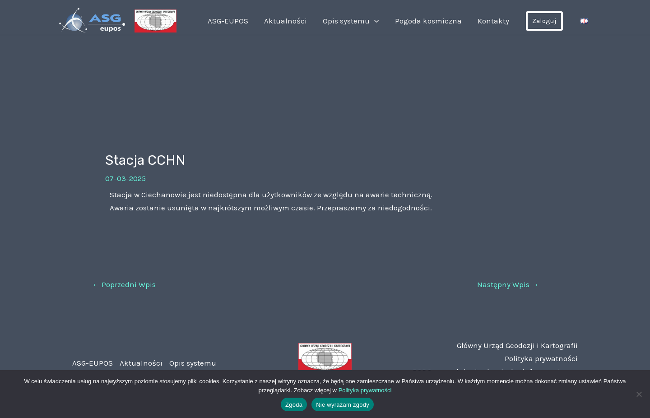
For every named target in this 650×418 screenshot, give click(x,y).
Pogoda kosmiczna (432, 20)
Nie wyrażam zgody (342, 404)
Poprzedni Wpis (124, 284)
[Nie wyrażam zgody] (638, 394)
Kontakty (495, 20)
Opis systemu (358, 20)
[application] (381, 20)
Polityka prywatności (541, 358)
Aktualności (295, 20)
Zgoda (293, 404)
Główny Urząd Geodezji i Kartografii (517, 345)
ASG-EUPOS (239, 20)
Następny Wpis (508, 284)
